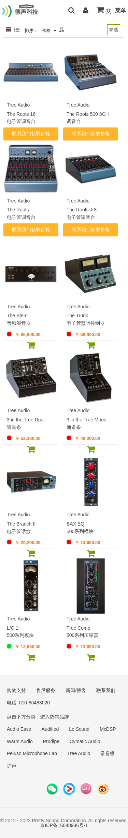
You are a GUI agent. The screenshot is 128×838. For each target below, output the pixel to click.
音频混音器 (19, 323)
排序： (31, 30)
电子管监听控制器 (86, 323)
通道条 (14, 427)
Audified (50, 729)
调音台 (74, 121)
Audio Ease (19, 729)
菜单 (120, 10)
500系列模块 (80, 531)
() (104, 11)
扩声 (11, 765)
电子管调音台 (21, 121)
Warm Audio (20, 741)
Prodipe (51, 741)
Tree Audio (78, 753)
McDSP (108, 729)
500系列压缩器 (82, 635)
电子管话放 (19, 531)
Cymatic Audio (85, 741)
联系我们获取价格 (31, 133)
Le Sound (79, 729)
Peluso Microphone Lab (32, 753)
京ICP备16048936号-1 (64, 825)
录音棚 (107, 753)
